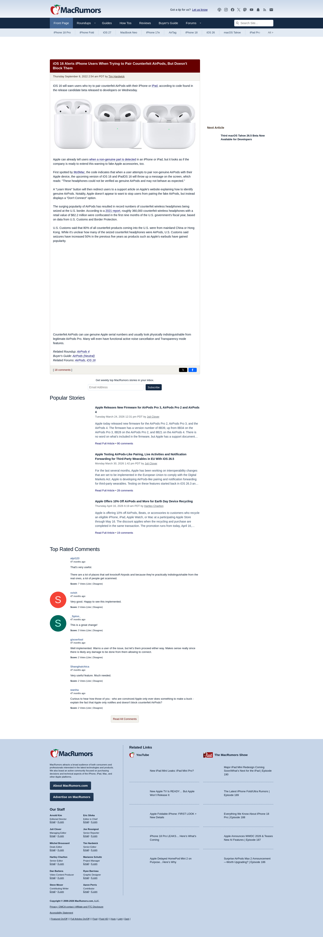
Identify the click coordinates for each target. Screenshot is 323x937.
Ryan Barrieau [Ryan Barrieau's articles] (91, 869)
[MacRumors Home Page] (75, 10)
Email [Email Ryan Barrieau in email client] (86, 876)
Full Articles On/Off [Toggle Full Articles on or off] (79, 919)
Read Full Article (105, 443)
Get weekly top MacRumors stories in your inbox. (125, 380)
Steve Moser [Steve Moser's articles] (56, 883)
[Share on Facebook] (192, 370)
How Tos (125, 23)
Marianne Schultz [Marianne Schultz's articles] (92, 855)
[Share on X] (183, 370)
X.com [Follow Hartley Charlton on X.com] (60, 861)
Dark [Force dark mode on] (126, 919)
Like (89, 585)
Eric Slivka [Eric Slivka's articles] (89, 813)
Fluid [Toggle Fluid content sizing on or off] (94, 919)
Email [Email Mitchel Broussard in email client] (53, 848)
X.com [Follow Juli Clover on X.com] (60, 834)
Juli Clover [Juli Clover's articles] (55, 827)
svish (73, 594)
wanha (74, 691)
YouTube (142, 753)
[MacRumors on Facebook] (233, 10)
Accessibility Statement (61, 912)
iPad (155, 85)
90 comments (125, 443)
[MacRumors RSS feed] (265, 10)
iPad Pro (255, 32)
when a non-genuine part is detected (112, 159)
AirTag (172, 32)
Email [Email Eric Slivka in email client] (86, 820)
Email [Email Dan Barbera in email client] (53, 876)
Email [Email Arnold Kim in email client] (53, 820)
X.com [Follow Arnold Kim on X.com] (60, 820)
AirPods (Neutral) (84, 356)
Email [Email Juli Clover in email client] (53, 834)
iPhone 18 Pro (62, 32)
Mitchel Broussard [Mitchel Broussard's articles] (60, 841)
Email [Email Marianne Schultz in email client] (86, 861)
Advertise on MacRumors (71, 795)
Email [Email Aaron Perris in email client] (86, 889)
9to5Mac (79, 172)
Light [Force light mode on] (120, 919)
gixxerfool (76, 641)
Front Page (61, 23)
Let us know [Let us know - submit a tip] (200, 9)
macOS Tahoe (232, 32)
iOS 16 (91, 360)
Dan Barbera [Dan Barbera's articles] (56, 869)
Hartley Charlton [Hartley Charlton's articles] (59, 855)
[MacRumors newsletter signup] (271, 10)
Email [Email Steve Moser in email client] (53, 889)
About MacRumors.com (70, 783)
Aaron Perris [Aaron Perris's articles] (90, 883)
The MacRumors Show (231, 753)
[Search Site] (253, 23)
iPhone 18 (191, 32)
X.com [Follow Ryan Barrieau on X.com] (94, 876)
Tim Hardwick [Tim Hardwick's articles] (90, 841)
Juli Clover (153, 416)
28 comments (125, 495)
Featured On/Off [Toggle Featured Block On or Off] (59, 919)
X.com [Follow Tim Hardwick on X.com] (94, 848)
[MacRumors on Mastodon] (245, 10)
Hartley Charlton (154, 512)
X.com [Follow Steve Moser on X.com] (60, 889)
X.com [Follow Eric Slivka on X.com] (94, 820)
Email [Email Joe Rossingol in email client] (86, 834)
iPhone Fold (87, 32)
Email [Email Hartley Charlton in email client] (53, 861)
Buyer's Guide (168, 23)
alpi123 (75, 560)
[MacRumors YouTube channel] (251, 10)
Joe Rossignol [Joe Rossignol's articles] (91, 827)
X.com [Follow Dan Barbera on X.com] (60, 876)
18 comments (63, 369)
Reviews (145, 23)
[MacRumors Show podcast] (219, 10)
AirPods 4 (83, 351)
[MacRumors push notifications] (258, 10)
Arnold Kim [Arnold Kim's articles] (56, 813)
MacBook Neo (128, 32)
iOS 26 (211, 32)
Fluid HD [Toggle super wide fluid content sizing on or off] (103, 919)
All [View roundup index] (270, 32)
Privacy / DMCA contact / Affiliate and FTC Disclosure (76, 906)
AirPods (80, 360)
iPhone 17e (153, 32)
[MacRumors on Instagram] (226, 10)
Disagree (97, 585)
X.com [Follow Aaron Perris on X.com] (94, 889)
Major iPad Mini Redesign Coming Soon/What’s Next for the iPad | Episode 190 (248, 769)
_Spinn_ (75, 618)
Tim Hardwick (117, 76)
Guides (107, 23)
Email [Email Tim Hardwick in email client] (86, 848)
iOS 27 (107, 32)
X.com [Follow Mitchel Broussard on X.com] (60, 848)
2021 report (112, 210)
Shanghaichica (79, 668)
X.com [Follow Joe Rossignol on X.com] (94, 834)
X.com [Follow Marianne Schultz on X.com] (94, 861)
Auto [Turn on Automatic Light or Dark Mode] (113, 919)
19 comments (125, 539)
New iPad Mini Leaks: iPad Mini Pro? (172, 768)
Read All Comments (125, 720)
